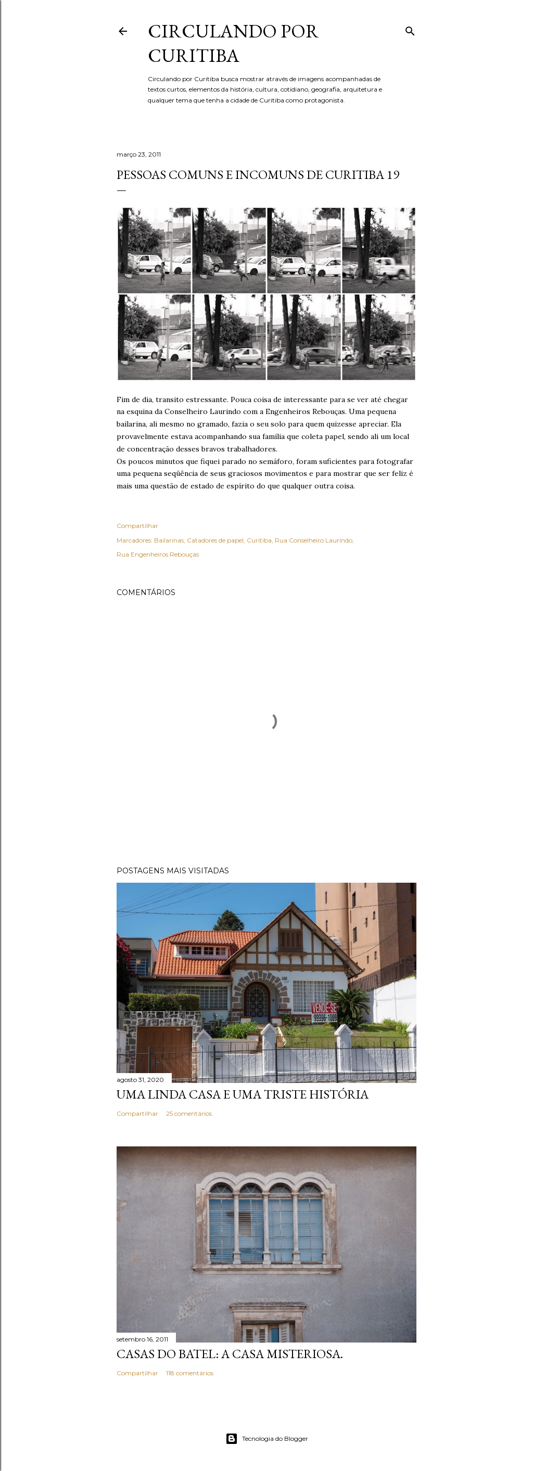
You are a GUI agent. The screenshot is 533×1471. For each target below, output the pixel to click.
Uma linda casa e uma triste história (243, 1094)
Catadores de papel (215, 540)
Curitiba (259, 540)
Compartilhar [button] (137, 526)
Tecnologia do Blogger (266, 1439)
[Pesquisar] (410, 29)
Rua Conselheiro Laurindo (313, 540)
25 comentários (189, 1113)
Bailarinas (169, 540)
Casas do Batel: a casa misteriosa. (230, 1354)
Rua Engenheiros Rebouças (158, 554)
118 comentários (189, 1373)
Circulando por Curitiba (233, 43)
